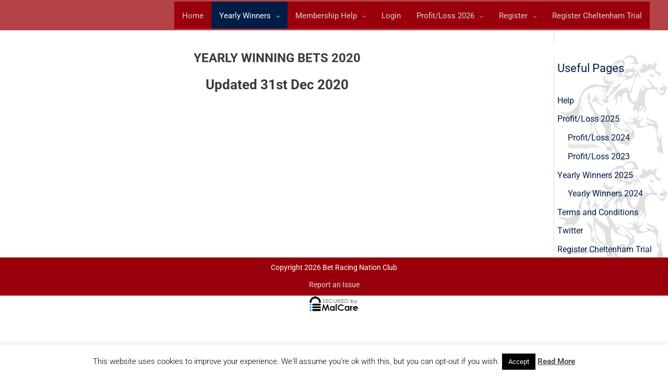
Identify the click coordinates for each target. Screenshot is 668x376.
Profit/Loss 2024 (599, 139)
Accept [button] (518, 362)
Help (565, 102)
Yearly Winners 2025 (595, 177)
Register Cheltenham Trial (604, 252)
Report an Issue (334, 288)
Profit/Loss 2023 (599, 158)
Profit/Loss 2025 (588, 120)
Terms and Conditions (597, 214)
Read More (556, 361)
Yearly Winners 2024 (605, 196)
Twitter (570, 233)
